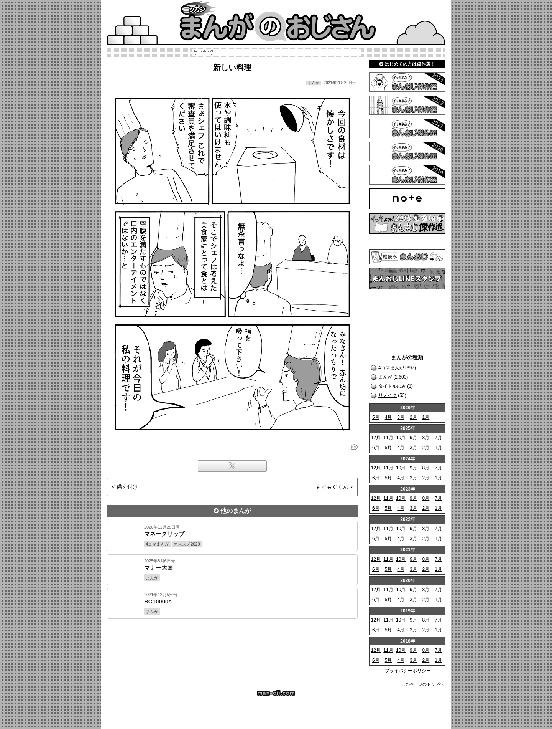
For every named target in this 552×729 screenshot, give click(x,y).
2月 (413, 417)
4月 (388, 417)
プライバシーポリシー (408, 670)
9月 (413, 437)
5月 (376, 417)
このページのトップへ (422, 684)
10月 (401, 437)
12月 (376, 437)
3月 (400, 417)
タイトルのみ (392, 386)
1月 (426, 417)
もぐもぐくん (332, 487)
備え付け (127, 487)
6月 (376, 447)
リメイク (387, 395)
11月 (388, 437)
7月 (438, 437)
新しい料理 (232, 67)
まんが (385, 377)
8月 (426, 437)
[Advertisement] (232, 645)
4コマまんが (391, 367)
